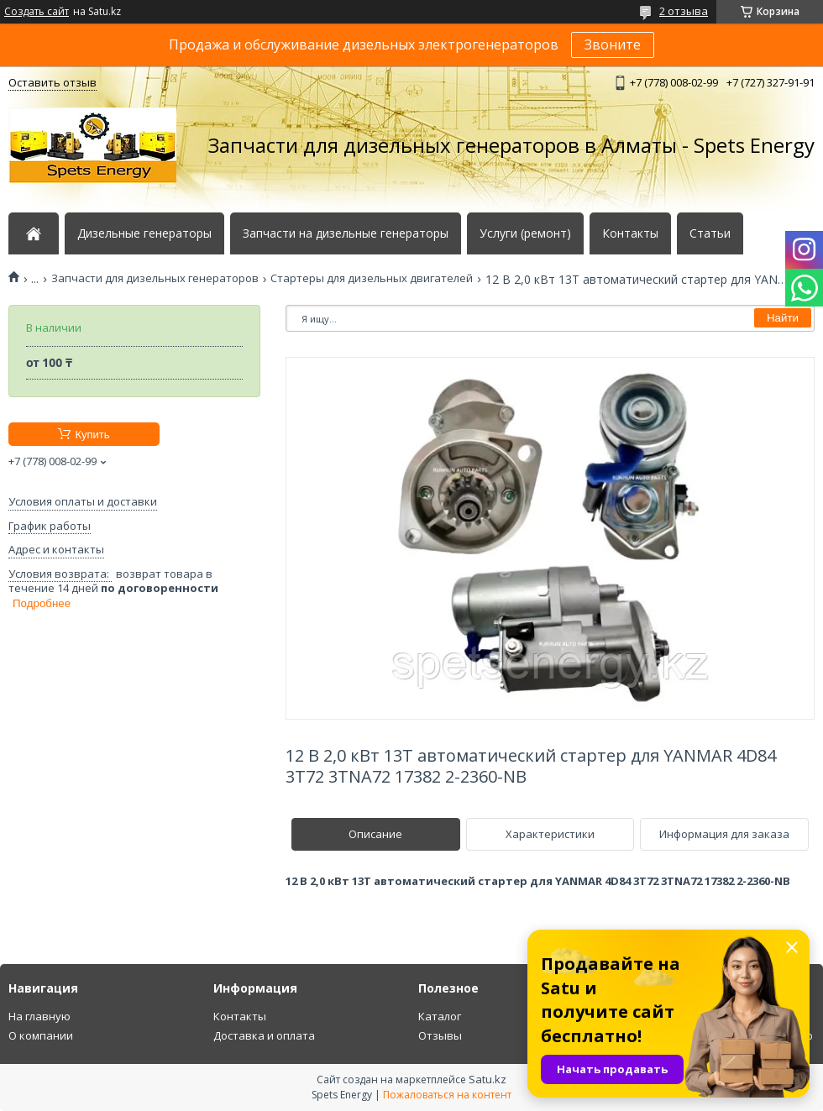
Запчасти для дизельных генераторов (155, 278)
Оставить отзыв (52, 82)
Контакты (630, 233)
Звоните (612, 44)
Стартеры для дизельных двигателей (371, 278)
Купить (92, 434)
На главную (39, 1016)
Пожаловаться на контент (447, 1094)
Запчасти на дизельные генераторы (345, 233)
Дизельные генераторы (144, 233)
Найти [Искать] (783, 318)
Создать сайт (36, 12)
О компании (40, 1035)
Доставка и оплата (264, 1035)
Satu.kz (487, 1079)
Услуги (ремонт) (525, 233)
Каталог (439, 1016)
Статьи (710, 233)
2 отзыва (683, 10)
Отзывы (440, 1035)
